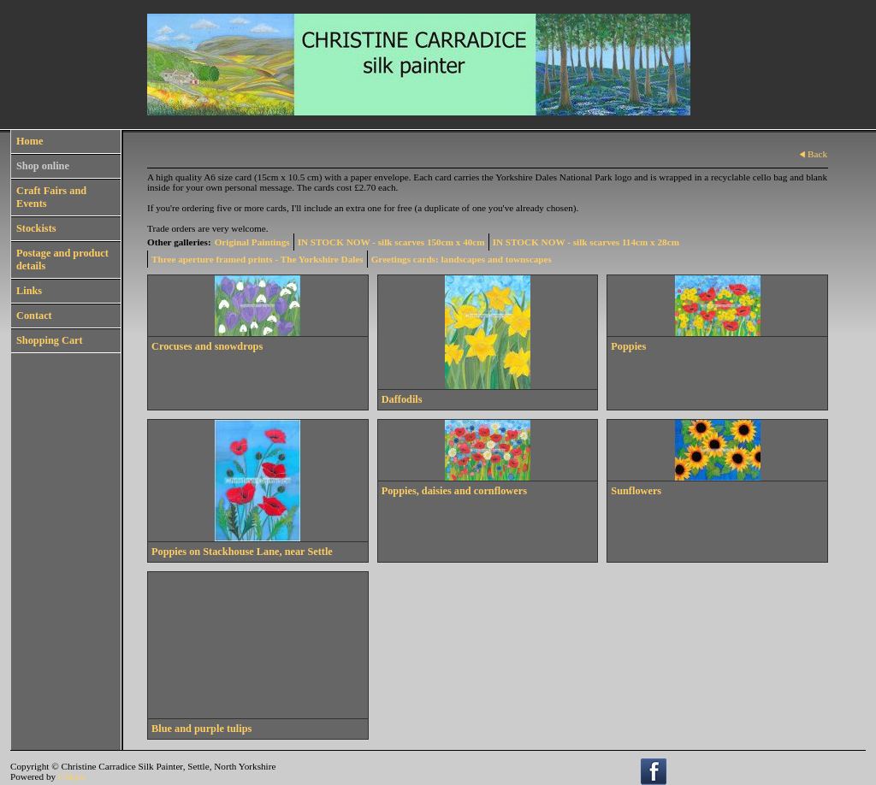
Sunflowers (636, 491)
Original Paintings (252, 242)
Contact (34, 316)
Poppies (628, 346)
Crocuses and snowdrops (207, 346)
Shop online (42, 166)
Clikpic (72, 776)
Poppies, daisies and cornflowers (454, 491)
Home (29, 141)
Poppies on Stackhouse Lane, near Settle (242, 552)
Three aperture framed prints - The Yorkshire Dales (257, 259)
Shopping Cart (49, 340)
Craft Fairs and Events (51, 197)
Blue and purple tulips (201, 729)
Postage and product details (62, 259)
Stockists (36, 228)
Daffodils (402, 399)
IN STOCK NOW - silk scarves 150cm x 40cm (391, 242)
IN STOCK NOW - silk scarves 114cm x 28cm (586, 242)
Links (29, 291)
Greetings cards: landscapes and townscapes (461, 259)
